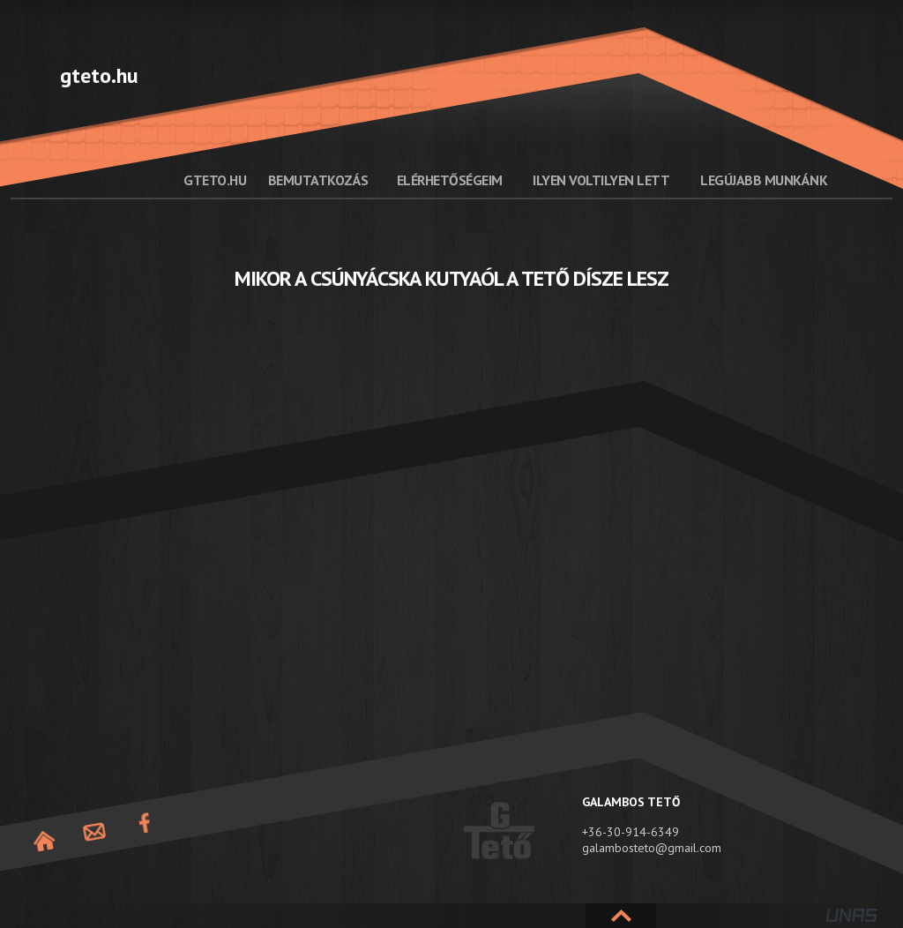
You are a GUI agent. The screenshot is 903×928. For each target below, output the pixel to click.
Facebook (145, 823)
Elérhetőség (94, 832)
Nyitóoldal (44, 841)
